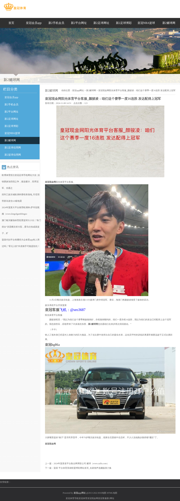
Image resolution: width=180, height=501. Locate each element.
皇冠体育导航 (72, 498)
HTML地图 (112, 493)
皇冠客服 (102, 498)
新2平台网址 (79, 22)
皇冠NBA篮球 (146, 22)
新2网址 (110, 498)
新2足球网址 (101, 22)
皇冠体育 (83, 498)
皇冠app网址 (78, 90)
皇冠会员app (34, 22)
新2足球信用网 (12, 147)
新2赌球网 (168, 22)
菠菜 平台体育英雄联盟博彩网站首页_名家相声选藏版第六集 (82, 468)
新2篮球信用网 (12, 154)
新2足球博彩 (124, 22)
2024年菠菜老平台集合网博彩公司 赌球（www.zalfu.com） (81, 463)
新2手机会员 (56, 22)
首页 (11, 22)
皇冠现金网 (92, 498)
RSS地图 (102, 493)
